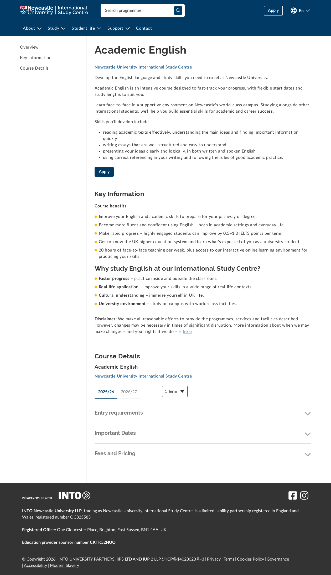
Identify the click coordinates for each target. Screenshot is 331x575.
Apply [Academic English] (104, 172)
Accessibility (35, 565)
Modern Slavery (64, 565)
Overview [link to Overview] (29, 47)
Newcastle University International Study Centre (143, 67)
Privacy (214, 559)
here (187, 332)
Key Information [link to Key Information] (35, 58)
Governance (278, 559)
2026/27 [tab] (129, 392)
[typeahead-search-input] (178, 10)
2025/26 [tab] (106, 392)
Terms (229, 559)
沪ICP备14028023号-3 (183, 559)
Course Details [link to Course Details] (34, 68)
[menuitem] (32, 28)
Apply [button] (273, 10)
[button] (203, 414)
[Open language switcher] (300, 10)
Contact (144, 28)
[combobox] (143, 10)
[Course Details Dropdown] (175, 391)
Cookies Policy (250, 559)
